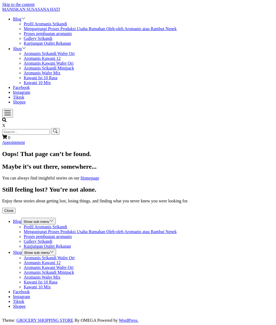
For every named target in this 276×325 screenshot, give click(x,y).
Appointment (13, 142)
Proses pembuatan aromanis (48, 33)
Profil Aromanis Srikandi (45, 24)
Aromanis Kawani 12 (42, 58)
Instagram (21, 92)
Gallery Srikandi (38, 38)
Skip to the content (18, 4)
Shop (17, 48)
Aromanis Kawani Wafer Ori (49, 63)
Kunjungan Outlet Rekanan (47, 43)
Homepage (90, 178)
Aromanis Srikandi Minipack (49, 68)
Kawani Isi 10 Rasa (40, 77)
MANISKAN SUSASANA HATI (31, 9)
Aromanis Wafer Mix (42, 73)
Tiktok (18, 97)
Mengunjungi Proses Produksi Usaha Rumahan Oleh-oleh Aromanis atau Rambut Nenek (100, 28)
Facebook (21, 87)
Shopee (19, 102)
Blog (17, 19)
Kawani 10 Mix (37, 82)
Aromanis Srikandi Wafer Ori (49, 53)
